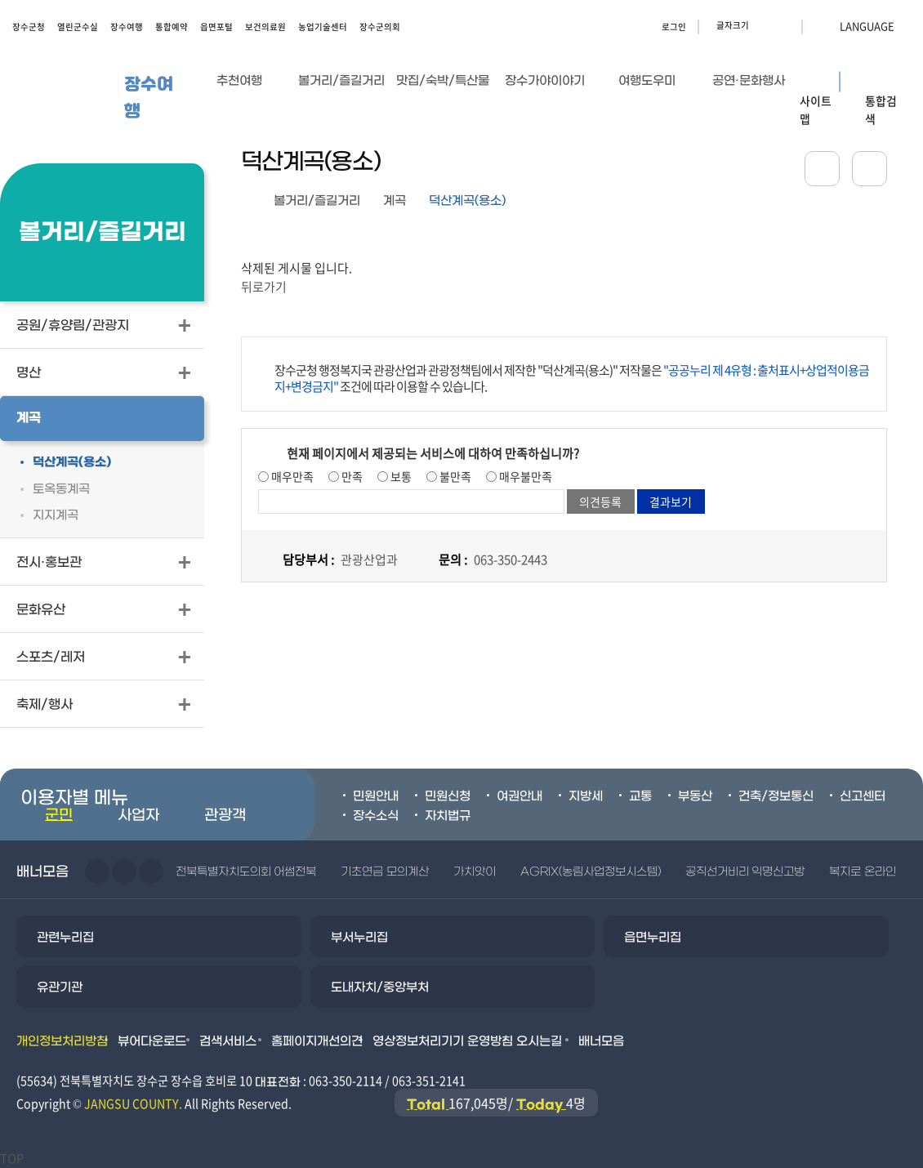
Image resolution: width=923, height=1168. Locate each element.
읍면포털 (216, 26)
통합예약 (171, 26)
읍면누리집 (652, 937)
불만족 (454, 476)
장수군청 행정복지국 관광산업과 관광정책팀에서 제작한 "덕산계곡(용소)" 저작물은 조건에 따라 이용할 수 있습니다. (571, 378)
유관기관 (59, 987)
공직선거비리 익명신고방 (745, 872)
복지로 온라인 (862, 872)
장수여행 (126, 26)
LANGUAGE (827, 25)
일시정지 (151, 871)
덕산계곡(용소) (467, 201)
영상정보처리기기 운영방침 (442, 1041)
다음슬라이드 (124, 871)
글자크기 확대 (764, 25)
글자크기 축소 (784, 25)
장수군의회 (379, 26)
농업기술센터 (322, 26)
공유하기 (822, 168)
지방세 (586, 796)
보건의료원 (265, 26)
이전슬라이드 (97, 871)
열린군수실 (77, 26)
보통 (400, 476)
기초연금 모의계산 (384, 872)
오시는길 (539, 1041)
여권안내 (519, 796)
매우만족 (291, 476)
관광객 (225, 815)
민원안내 (376, 796)
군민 (59, 815)
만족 (351, 476)
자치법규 (447, 816)
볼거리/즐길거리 (317, 201)
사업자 (138, 815)
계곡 (394, 201)
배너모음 (601, 1041)
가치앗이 (474, 872)
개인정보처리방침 (62, 1041)
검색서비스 (227, 1041)
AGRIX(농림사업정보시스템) (590, 872)
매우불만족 (524, 476)
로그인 (674, 26)
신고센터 (862, 796)
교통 (640, 796)
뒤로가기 (264, 287)
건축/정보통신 (776, 796)
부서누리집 (359, 937)
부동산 (695, 796)
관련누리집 (65, 937)
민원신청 (447, 796)
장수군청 (28, 26)
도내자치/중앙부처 (380, 987)
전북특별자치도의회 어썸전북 (246, 872)
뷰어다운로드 (152, 1041)
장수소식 (376, 816)
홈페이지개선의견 (317, 1041)
